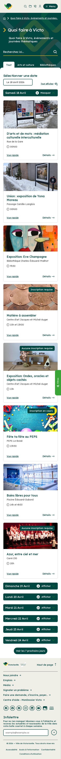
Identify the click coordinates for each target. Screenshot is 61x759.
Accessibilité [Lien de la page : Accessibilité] (11, 749)
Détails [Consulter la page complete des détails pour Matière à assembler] (48, 335)
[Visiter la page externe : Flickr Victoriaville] (45, 708)
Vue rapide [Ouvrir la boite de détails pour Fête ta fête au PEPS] (13, 456)
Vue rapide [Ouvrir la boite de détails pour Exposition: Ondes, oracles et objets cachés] (13, 397)
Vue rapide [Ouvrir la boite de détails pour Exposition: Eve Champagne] (13, 276)
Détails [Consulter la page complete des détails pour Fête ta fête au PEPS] (48, 456)
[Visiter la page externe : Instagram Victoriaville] (25, 708)
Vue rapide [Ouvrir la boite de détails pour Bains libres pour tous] (13, 515)
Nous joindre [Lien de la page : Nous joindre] (12, 675)
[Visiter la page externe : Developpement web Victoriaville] (51, 708)
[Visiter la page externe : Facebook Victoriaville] (6, 708)
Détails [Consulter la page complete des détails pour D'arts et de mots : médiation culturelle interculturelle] (48, 155)
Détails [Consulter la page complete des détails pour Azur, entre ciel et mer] (48, 573)
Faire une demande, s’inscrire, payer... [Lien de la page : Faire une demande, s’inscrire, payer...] (27, 695)
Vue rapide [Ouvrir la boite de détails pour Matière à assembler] (13, 335)
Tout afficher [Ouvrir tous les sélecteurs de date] (49, 83)
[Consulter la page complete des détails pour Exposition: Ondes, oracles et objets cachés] (30, 384)
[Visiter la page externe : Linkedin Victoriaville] (32, 708)
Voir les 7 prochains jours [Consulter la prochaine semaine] (30, 650)
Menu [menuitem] (50, 6)
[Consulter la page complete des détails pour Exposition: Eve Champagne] (30, 263)
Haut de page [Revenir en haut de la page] (47, 664)
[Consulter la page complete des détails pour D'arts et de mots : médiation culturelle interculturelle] (30, 141)
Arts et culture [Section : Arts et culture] (25, 64)
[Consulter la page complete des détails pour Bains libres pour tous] (30, 501)
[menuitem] (7, 6)
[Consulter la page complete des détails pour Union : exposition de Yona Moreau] (30, 204)
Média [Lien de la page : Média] (8, 685)
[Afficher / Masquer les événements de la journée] (48, 93)
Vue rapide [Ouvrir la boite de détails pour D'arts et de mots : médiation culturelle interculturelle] (13, 155)
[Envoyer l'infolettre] (54, 732)
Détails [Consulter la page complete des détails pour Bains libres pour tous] (48, 515)
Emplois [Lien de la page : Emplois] (9, 680)
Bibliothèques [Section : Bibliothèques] (48, 64)
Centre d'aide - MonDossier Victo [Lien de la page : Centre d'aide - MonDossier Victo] (24, 699)
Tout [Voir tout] (9, 64)
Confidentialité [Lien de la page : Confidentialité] (48, 749)
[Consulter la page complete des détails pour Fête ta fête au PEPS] (30, 443)
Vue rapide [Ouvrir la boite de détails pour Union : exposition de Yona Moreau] (13, 217)
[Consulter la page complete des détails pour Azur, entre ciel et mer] (30, 560)
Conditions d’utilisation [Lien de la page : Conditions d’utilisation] (30, 754)
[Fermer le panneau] (58, 382)
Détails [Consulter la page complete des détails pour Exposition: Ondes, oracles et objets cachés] (48, 397)
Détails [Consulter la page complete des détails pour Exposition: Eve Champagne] (48, 276)
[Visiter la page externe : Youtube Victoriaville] (38, 708)
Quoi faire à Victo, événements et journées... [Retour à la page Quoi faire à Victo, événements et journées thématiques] (34, 18)
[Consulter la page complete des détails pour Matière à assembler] (30, 321)
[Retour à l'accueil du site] (5, 18)
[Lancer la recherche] (55, 52)
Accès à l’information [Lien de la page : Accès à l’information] (29, 749)
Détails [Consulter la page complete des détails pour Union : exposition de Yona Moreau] (48, 217)
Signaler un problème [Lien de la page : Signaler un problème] (17, 690)
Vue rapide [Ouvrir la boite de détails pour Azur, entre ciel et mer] (13, 573)
